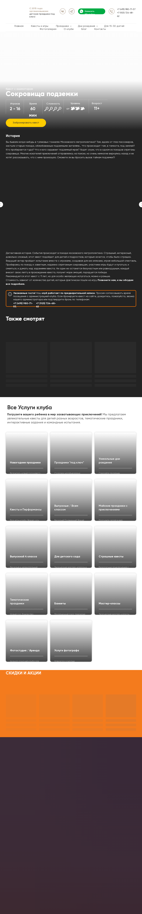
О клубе (69, 29)
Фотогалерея (48, 29)
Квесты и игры (39, 26)
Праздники (63, 26)
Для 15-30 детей (114, 26)
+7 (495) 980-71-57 (126, 9)
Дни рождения (87, 26)
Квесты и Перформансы (25, 509)
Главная (19, 26)
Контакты (100, 29)
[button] (26, 123)
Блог (84, 29)
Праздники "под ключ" (69, 462)
